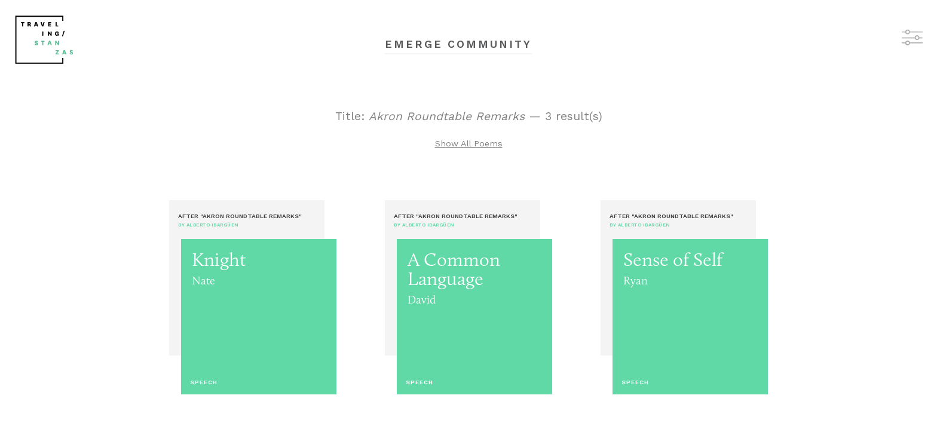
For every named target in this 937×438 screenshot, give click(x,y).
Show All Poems (469, 143)
